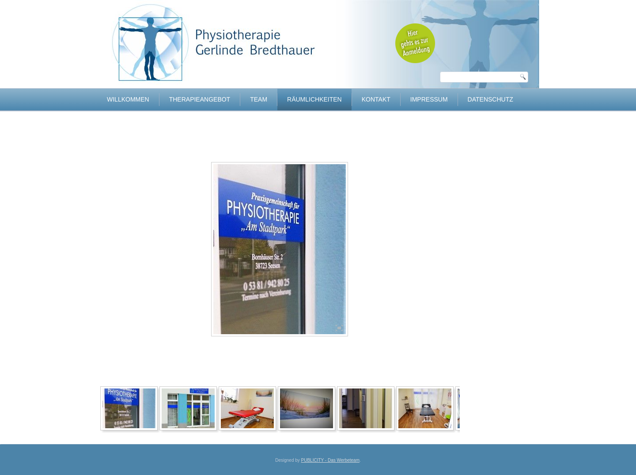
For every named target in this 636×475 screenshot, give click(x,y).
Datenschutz (490, 99)
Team (258, 99)
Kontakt (376, 99)
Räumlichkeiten (314, 99)
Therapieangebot (199, 99)
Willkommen (128, 99)
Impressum (429, 99)
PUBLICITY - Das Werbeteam (330, 460)
